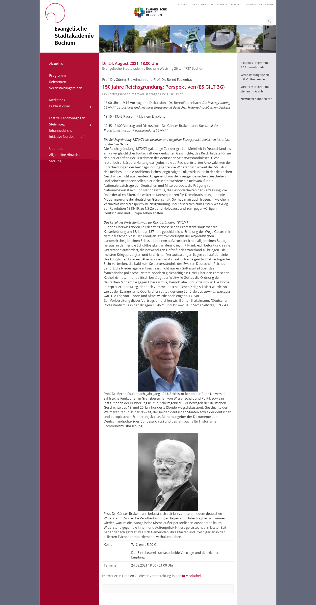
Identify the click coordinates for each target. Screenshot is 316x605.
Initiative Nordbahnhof (66, 136)
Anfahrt (236, 4)
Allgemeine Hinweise (64, 154)
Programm (57, 75)
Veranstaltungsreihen (65, 88)
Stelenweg (57, 124)
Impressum (207, 4)
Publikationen (59, 106)
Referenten (57, 82)
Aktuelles (56, 63)
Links (194, 4)
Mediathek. (192, 576)
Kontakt (222, 4)
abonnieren (256, 99)
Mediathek (57, 100)
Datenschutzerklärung (259, 4)
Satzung (55, 161)
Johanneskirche (61, 130)
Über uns (56, 148)
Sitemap (182, 4)
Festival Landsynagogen (67, 118)
